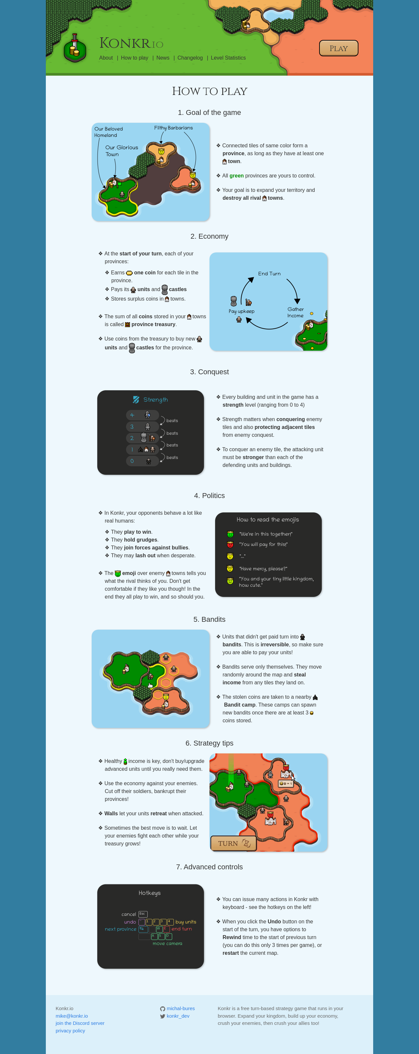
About (106, 58)
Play (339, 49)
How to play (134, 58)
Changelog (190, 58)
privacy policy (70, 1030)
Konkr (131, 43)
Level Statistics (228, 58)
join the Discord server (80, 1023)
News (163, 58)
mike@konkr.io (72, 1016)
